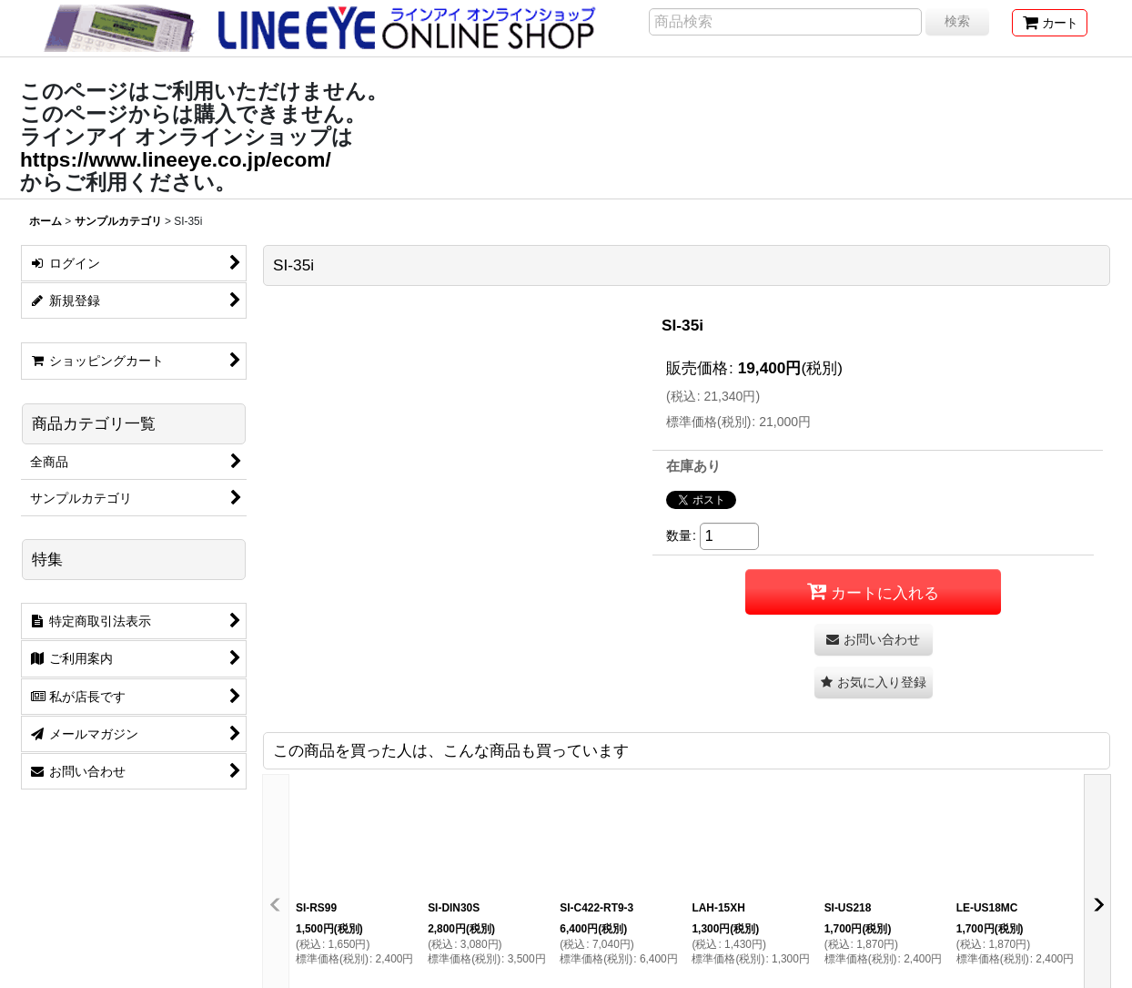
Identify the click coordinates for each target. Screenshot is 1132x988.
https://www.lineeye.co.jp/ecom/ (175, 159)
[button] (873, 682)
